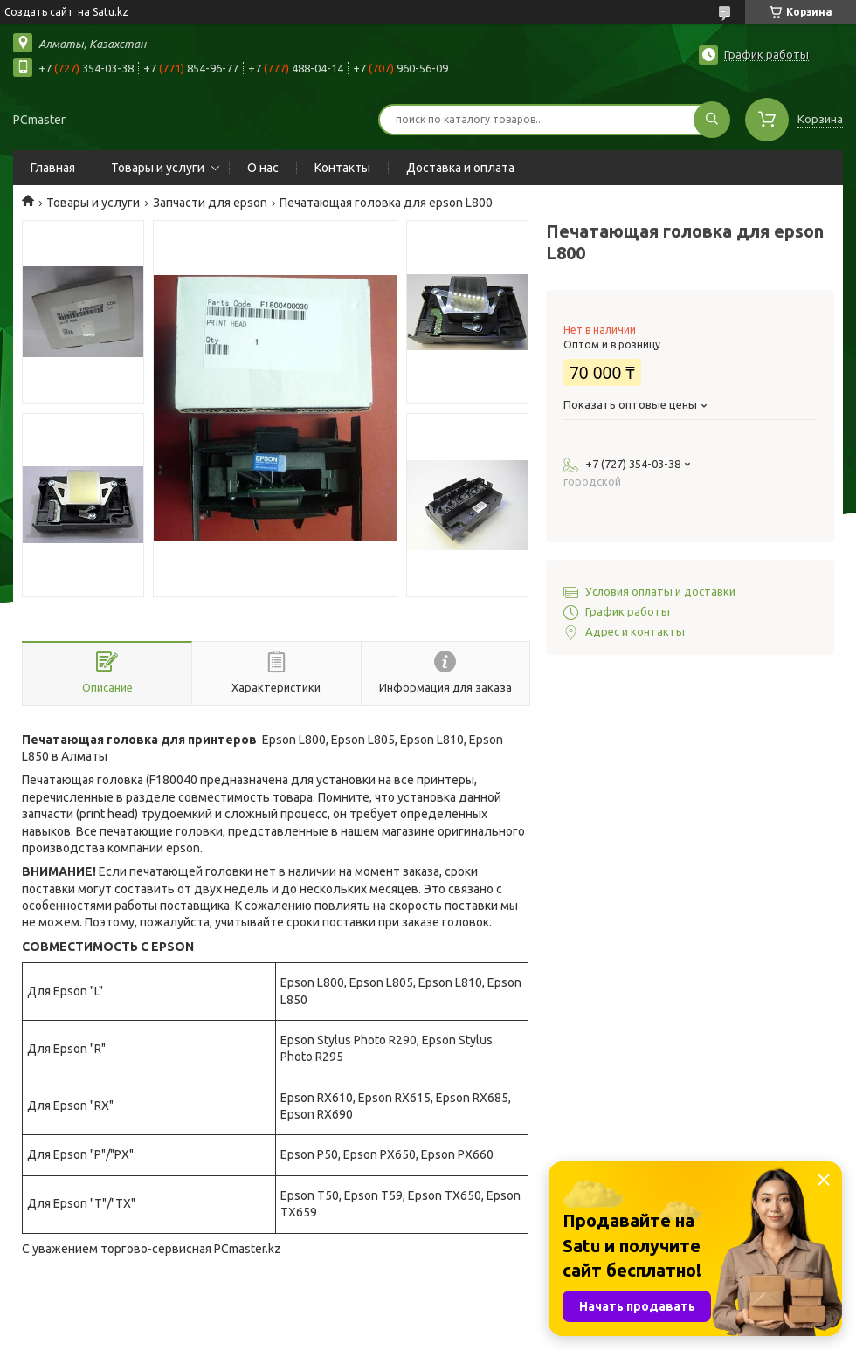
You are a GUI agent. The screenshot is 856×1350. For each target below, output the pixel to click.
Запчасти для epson (210, 203)
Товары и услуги (157, 168)
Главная (53, 168)
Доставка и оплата (460, 168)
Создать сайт (38, 11)
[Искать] (712, 119)
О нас (263, 168)
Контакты (342, 168)
